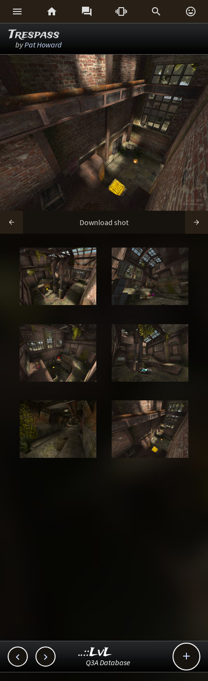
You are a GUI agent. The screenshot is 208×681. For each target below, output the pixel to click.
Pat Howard (43, 44)
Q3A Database (108, 662)
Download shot (104, 222)
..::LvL (95, 652)
